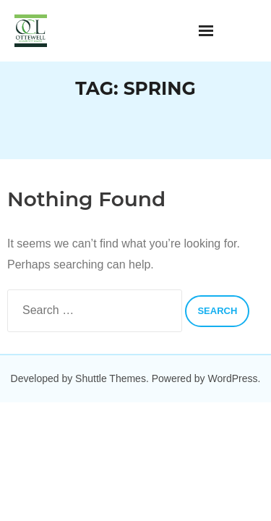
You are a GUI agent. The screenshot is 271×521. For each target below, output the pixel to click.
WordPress (233, 378)
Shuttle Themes (110, 378)
